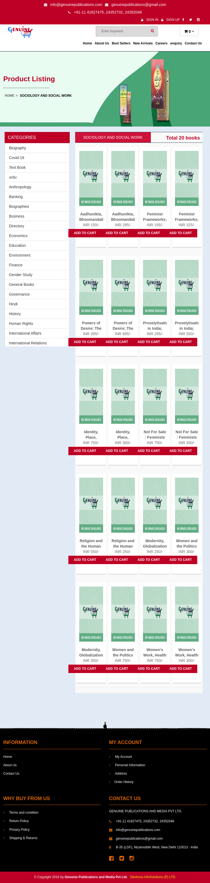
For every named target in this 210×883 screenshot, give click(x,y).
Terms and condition (21, 812)
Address (118, 773)
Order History (121, 782)
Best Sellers (121, 43)
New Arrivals (143, 43)
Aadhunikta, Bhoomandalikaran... (91, 217)
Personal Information (127, 765)
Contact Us (193, 43)
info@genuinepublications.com (73, 4)
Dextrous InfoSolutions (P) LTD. (153, 877)
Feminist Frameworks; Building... (155, 219)
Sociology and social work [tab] (113, 137)
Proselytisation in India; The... (155, 328)
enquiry (176, 43)
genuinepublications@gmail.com (135, 4)
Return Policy (16, 821)
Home (87, 43)
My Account (120, 757)
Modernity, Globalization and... (155, 546)
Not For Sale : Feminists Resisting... (155, 437)
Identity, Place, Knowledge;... (91, 437)
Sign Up (170, 20)
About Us (102, 43)
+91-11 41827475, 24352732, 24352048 (105, 12)
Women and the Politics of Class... (187, 546)
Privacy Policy (16, 830)
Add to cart (85, 233)
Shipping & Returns (20, 838)
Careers (161, 43)
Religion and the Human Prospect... (91, 546)
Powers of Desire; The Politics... (91, 328)
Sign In (149, 20)
